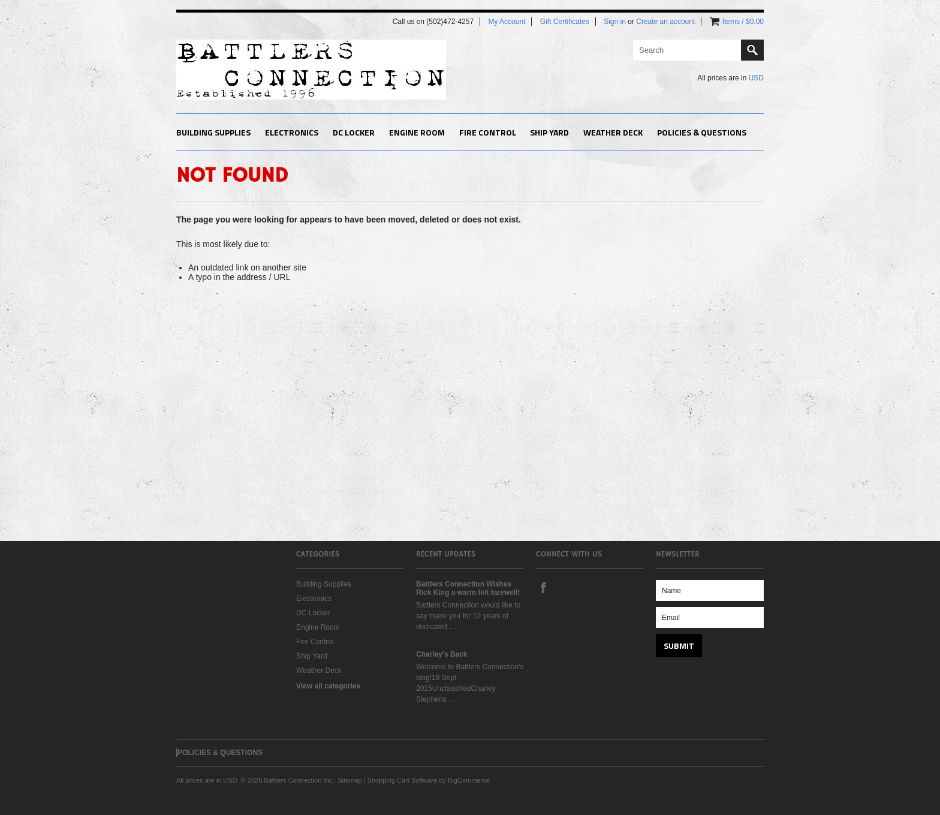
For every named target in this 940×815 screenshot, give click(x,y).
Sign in (615, 21)
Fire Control (487, 132)
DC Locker (354, 132)
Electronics (291, 132)
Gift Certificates (564, 21)
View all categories (328, 686)
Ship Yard (549, 132)
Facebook (543, 587)
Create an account (665, 21)
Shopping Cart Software (402, 780)
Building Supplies (213, 132)
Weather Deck (613, 132)
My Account (506, 21)
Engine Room (417, 132)
